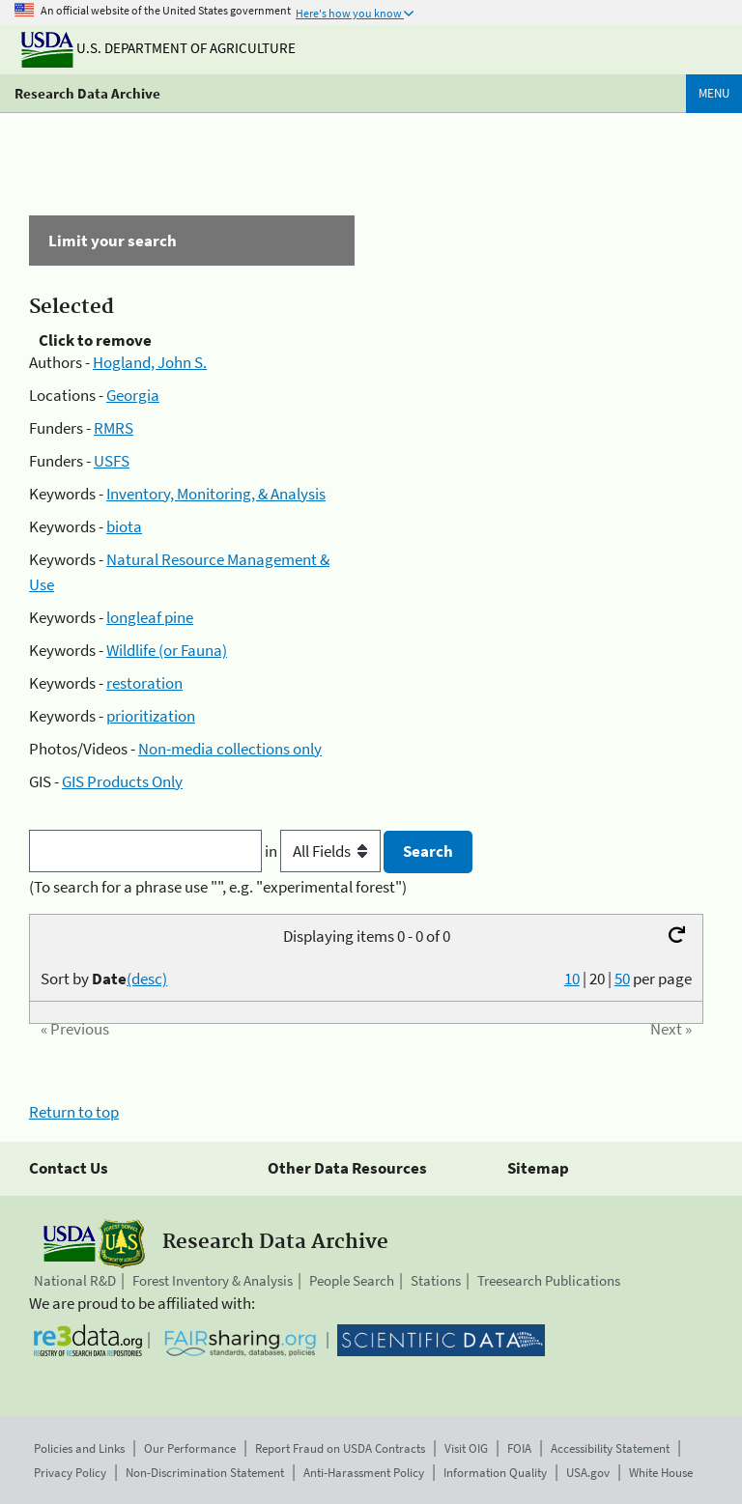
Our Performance (190, 1448)
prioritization (150, 715)
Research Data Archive (87, 93)
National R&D (75, 1280)
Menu (714, 93)
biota (124, 526)
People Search (351, 1280)
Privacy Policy (70, 1472)
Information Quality (495, 1472)
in (324, 851)
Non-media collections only (230, 748)
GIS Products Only (122, 781)
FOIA (519, 1448)
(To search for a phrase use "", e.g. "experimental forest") (218, 886)
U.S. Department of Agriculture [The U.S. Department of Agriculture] (158, 48)
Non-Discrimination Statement (205, 1472)
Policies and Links (79, 1448)
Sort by (104, 978)
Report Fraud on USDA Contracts (340, 1448)
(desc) (147, 978)
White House (661, 1472)
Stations (436, 1280)
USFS (111, 460)
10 (572, 978)
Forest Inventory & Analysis (212, 1280)
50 (622, 978)
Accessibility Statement (610, 1448)
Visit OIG (466, 1448)
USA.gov (588, 1472)
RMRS (113, 428)
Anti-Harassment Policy (363, 1472)
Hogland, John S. (150, 362)
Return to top (74, 1111)
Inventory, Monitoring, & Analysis (216, 493)
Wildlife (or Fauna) (166, 650)
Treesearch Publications (548, 1280)
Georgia (132, 395)
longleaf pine (149, 617)
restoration (144, 683)
